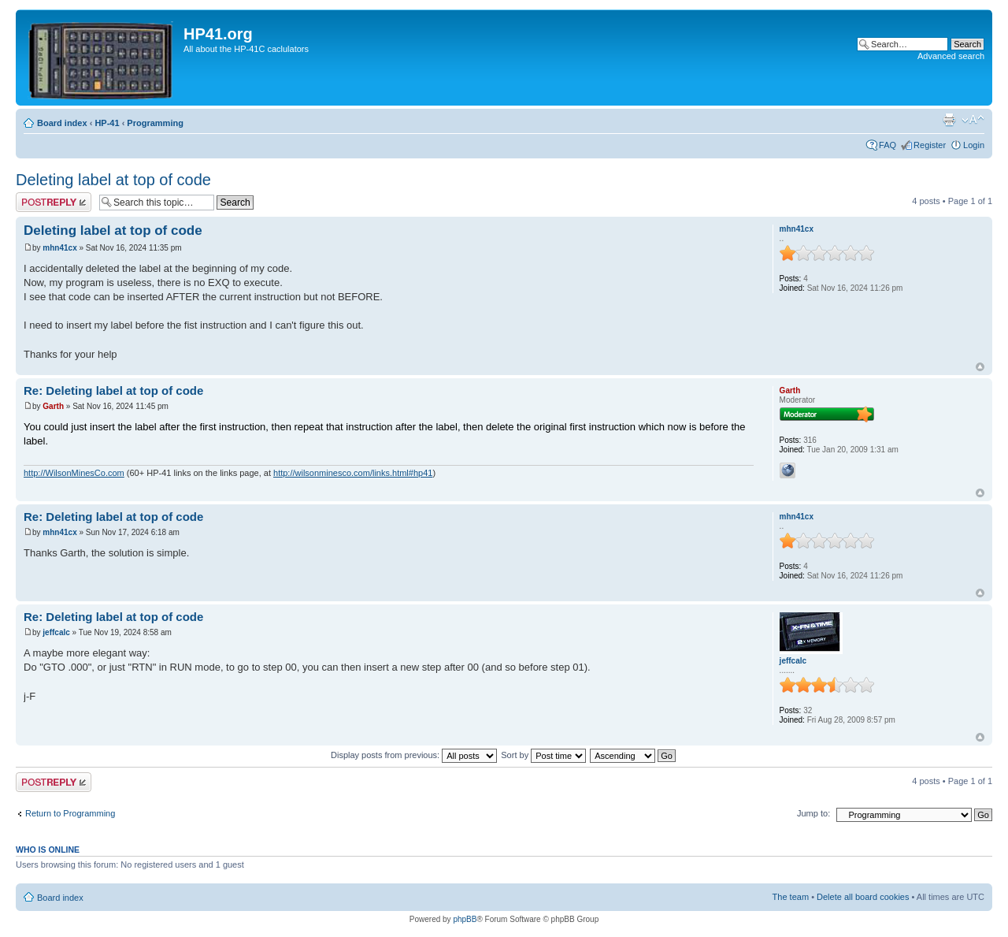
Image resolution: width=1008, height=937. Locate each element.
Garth (53, 406)
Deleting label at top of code (113, 179)
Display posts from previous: (414, 755)
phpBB (464, 919)
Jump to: (813, 813)
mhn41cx (59, 248)
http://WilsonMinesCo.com (74, 473)
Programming (155, 123)
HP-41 (106, 123)
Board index (62, 123)
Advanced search (950, 56)
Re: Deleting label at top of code (113, 390)
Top (980, 367)
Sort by (543, 755)
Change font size (973, 120)
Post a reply (53, 202)
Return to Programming (70, 813)
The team (791, 897)
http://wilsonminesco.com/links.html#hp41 (352, 473)
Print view (949, 120)
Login (973, 145)
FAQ (887, 145)
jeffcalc (56, 632)
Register (930, 145)
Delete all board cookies (863, 897)
